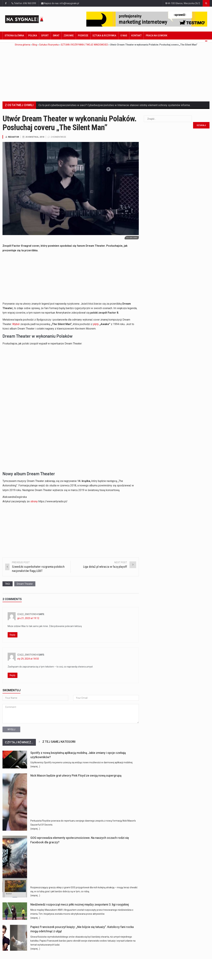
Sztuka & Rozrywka (104, 35)
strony (34, 501)
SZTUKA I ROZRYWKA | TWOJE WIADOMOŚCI (84, 44)
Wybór (16, 324)
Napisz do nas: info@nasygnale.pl (60, 3)
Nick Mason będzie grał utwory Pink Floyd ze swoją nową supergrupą (75, 775)
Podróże (83, 35)
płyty (96, 324)
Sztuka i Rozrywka (49, 44)
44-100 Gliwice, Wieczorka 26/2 (183, 3)
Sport (45, 35)
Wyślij (11, 729)
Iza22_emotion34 (27, 614)
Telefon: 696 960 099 (24, 3)
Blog (34, 44)
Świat (56, 35)
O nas (123, 35)
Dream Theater (25, 584)
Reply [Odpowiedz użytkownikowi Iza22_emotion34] (12, 634)
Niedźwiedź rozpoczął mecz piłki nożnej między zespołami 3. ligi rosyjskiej (79, 904)
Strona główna (14, 35)
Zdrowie (69, 35)
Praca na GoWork (156, 35)
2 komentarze (58, 137)
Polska (32, 35)
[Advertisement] (106, 71)
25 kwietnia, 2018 (34, 137)
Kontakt (136, 35)
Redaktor (13, 137)
